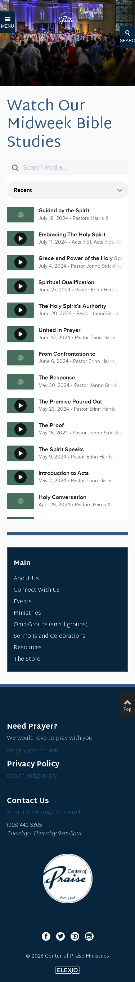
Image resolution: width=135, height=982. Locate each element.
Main (22, 563)
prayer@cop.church (32, 751)
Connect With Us (37, 590)
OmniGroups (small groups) (50, 625)
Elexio (67, 970)
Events (23, 602)
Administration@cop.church (44, 813)
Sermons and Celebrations (49, 636)
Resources (28, 648)
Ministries (27, 613)
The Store (27, 659)
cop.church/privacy (32, 776)
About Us (26, 579)
